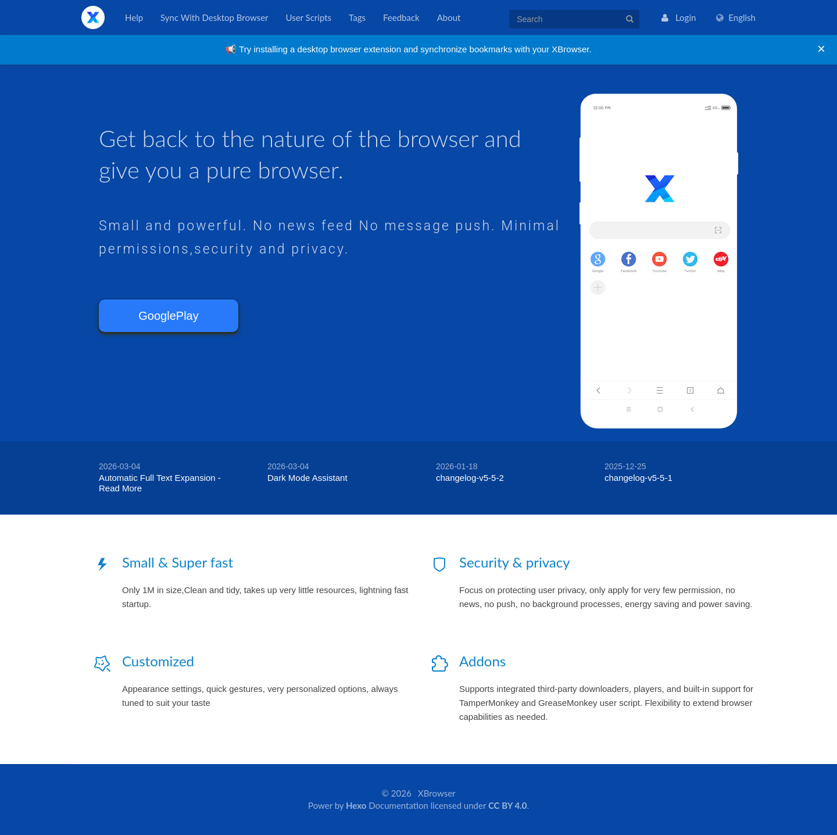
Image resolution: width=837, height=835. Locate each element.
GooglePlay (168, 315)
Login (678, 17)
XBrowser (93, 17)
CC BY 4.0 (507, 805)
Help (134, 17)
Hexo (356, 805)
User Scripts (309, 17)
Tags (357, 17)
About (449, 17)
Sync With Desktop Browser (214, 17)
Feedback (401, 17)
